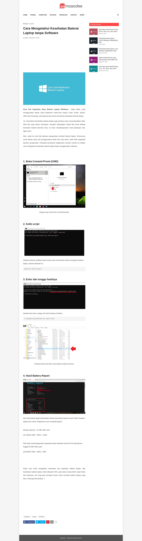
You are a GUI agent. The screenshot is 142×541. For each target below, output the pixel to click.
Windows (41, 516)
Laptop (34, 516)
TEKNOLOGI (63, 15)
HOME (25, 15)
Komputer (31, 23)
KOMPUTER (43, 15)
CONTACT (73, 15)
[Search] (117, 15)
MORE (82, 15)
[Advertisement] (54, 55)
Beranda (25, 23)
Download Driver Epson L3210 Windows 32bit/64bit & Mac (108, 40)
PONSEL (33, 15)
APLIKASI (53, 15)
